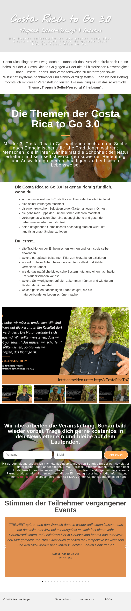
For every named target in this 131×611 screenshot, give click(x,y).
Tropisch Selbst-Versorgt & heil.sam (60, 30)
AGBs (108, 599)
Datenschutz (25, 476)
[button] (5, 345)
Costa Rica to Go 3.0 (61, 19)
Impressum (87, 599)
